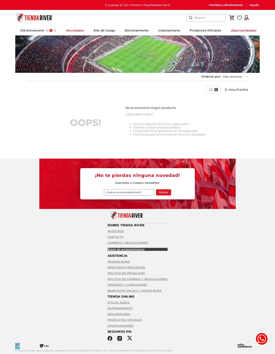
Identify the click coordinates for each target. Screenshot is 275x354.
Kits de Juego (104, 30)
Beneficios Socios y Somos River (135, 290)
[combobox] (206, 17)
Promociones (119, 261)
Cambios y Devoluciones (128, 242)
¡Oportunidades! (244, 30)
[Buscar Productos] (191, 17)
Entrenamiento (137, 30)
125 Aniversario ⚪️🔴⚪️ (38, 30)
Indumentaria (169, 30)
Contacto (116, 237)
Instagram (119, 338)
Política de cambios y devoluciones (138, 279)
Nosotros (116, 231)
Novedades (75, 30)
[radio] (211, 89)
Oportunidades (121, 326)
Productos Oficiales (205, 30)
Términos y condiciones (127, 285)
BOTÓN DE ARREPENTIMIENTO (126, 249)
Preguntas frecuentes (126, 267)
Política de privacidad (126, 273)
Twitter (129, 338)
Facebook (110, 338)
